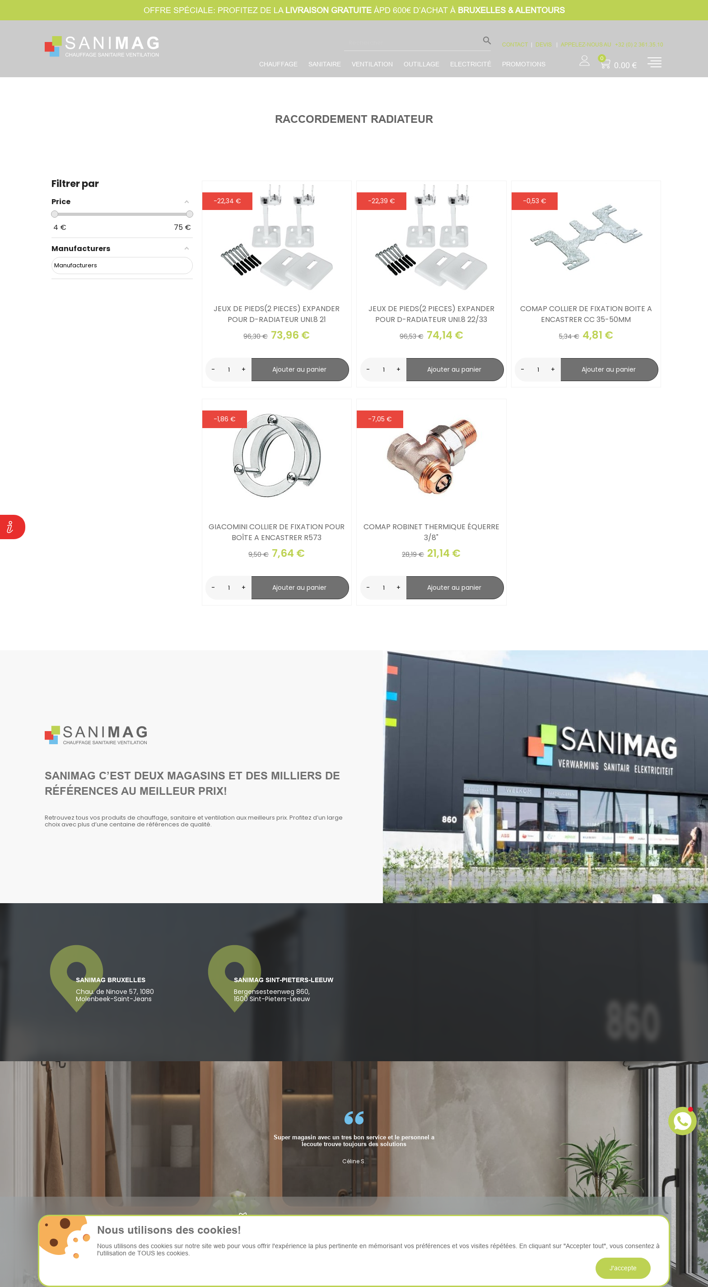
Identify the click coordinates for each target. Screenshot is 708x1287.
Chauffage (278, 64)
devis (544, 44)
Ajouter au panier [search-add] (299, 369)
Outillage (421, 64)
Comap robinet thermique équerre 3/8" (431, 532)
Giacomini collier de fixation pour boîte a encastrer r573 (277, 532)
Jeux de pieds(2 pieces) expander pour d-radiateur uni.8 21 (277, 314)
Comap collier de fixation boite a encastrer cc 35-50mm (586, 314)
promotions (523, 64)
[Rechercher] (417, 42)
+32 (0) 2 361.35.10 (639, 44)
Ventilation (372, 64)
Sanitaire (324, 64)
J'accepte (623, 1268)
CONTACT (515, 44)
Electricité (470, 64)
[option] (354, 1138)
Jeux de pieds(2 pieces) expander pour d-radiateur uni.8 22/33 (431, 314)
